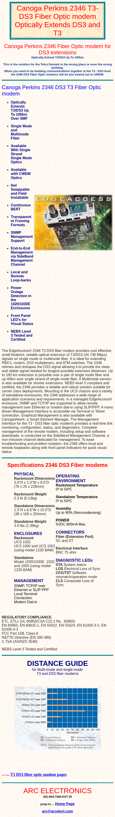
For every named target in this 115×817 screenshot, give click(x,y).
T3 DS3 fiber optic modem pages (38, 774)
